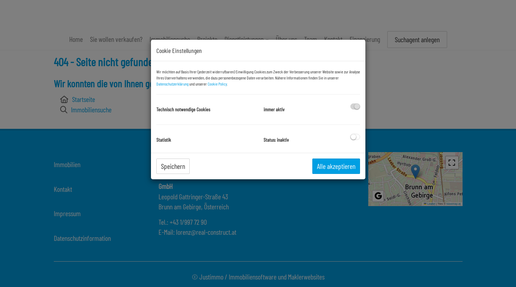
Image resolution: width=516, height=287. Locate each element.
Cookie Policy (217, 83)
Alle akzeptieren (336, 166)
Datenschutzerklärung (172, 83)
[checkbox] (355, 106)
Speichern (173, 166)
